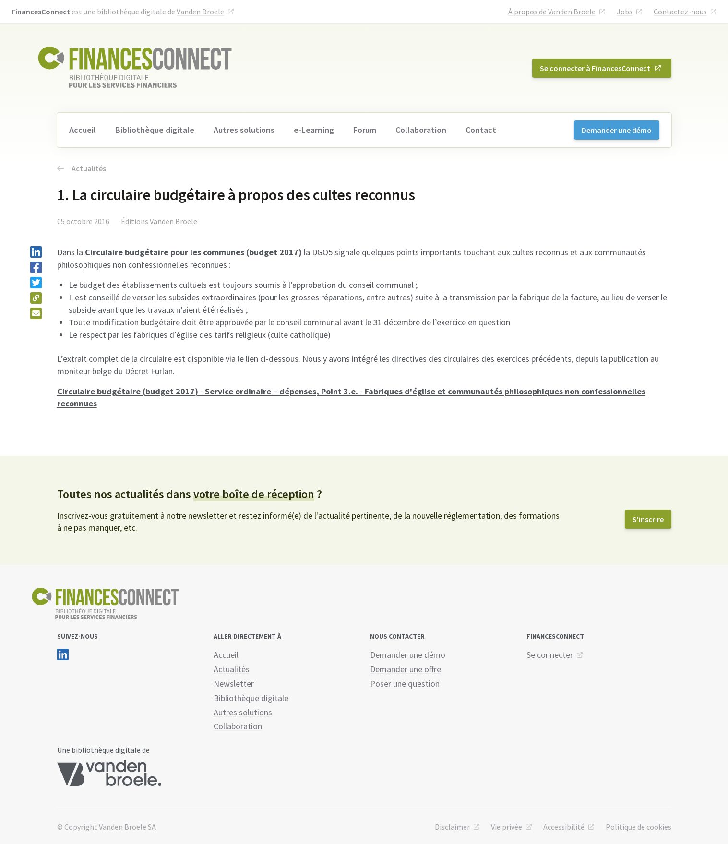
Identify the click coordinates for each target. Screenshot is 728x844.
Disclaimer (452, 827)
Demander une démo (617, 130)
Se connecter (549, 654)
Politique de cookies (638, 827)
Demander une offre (405, 669)
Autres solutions (244, 129)
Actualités (81, 168)
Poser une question (405, 683)
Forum (364, 129)
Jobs (625, 11)
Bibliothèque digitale (154, 129)
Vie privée (506, 827)
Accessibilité (564, 827)
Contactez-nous (680, 11)
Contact (480, 129)
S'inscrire (648, 519)
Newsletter (234, 683)
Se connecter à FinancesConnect (595, 68)
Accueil (82, 129)
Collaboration (420, 129)
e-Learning (314, 129)
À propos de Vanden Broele (552, 11)
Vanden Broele (200, 11)
